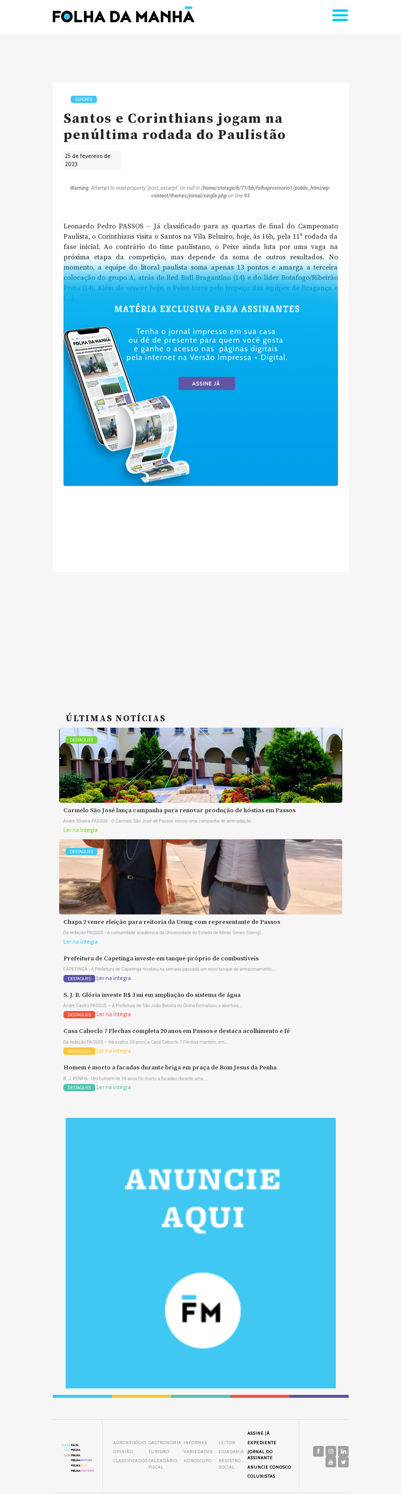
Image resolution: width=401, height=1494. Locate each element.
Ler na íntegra (80, 830)
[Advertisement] (201, 632)
